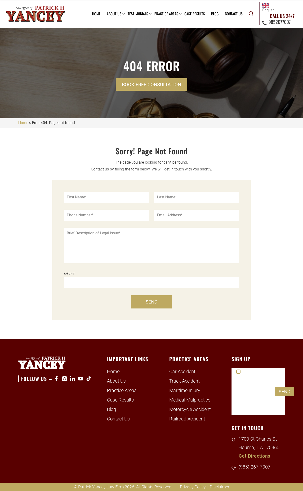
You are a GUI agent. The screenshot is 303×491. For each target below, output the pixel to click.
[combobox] (268, 7)
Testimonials (138, 14)
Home (96, 14)
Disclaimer (219, 486)
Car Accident (182, 371)
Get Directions (254, 456)
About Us (114, 14)
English (268, 8)
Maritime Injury (184, 390)
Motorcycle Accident (190, 409)
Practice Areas (166, 14)
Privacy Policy (193, 486)
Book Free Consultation (151, 84)
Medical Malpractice (189, 400)
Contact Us (234, 14)
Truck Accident (184, 381)
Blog (215, 14)
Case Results (194, 14)
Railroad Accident (187, 419)
